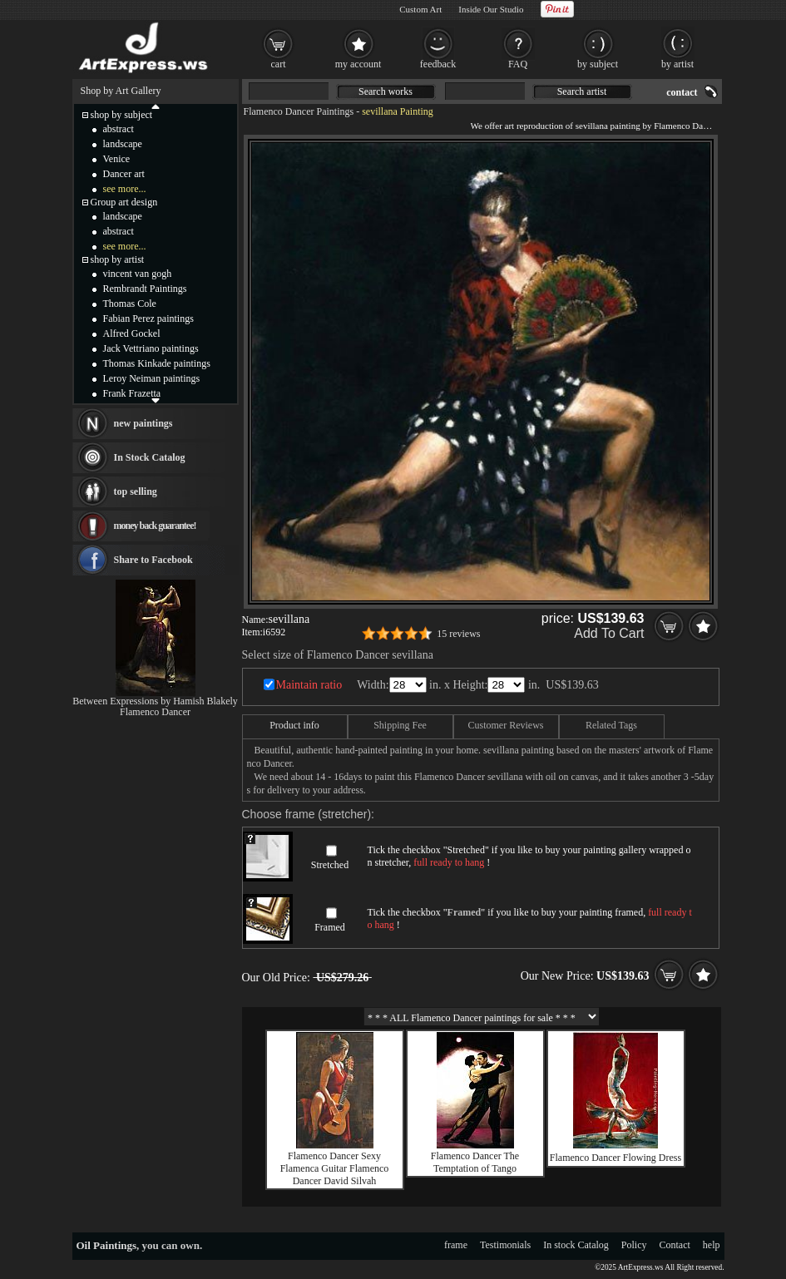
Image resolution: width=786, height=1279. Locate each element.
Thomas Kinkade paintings (156, 363)
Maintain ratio (309, 685)
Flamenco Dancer (155, 712)
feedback (438, 64)
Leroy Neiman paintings (151, 378)
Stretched (330, 865)
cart (278, 64)
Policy (634, 1245)
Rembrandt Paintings (145, 288)
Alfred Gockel (132, 333)
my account (358, 64)
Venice (117, 159)
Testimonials (505, 1245)
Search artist (582, 91)
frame (455, 1245)
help (711, 1245)
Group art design (124, 202)
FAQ (517, 64)
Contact (675, 1245)
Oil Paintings (107, 1245)
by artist (677, 64)
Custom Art (420, 9)
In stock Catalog (576, 1245)
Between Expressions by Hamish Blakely (155, 701)
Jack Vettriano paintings (151, 348)
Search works (385, 91)
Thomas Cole (129, 303)
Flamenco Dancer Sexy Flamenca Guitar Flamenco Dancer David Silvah (334, 1168)
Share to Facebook (153, 559)
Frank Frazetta (132, 393)
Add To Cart (609, 633)
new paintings (143, 423)
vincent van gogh (137, 273)
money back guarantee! (155, 525)
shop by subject (122, 115)
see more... (124, 189)
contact (681, 92)
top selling (135, 491)
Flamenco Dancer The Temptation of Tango (475, 1162)
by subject (597, 64)
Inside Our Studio (490, 9)
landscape (122, 144)
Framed (329, 927)
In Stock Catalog (149, 457)
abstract (118, 129)
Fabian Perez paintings (148, 318)
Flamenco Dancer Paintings (299, 111)
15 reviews (458, 634)
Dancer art (124, 174)
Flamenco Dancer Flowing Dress (615, 1157)
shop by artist (118, 259)
